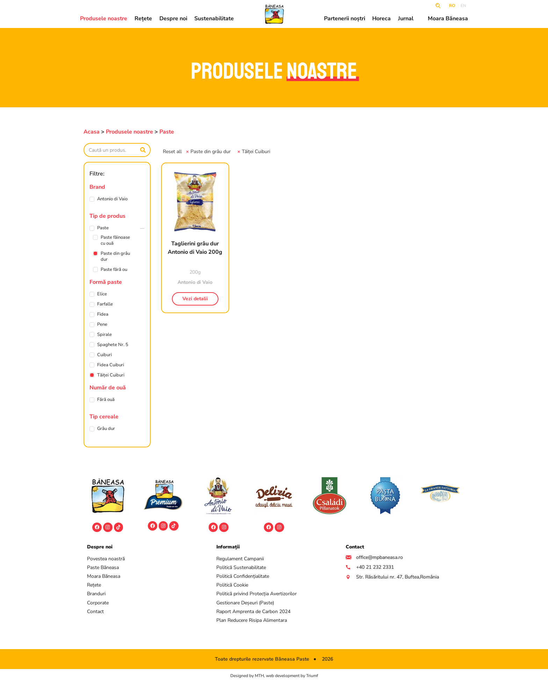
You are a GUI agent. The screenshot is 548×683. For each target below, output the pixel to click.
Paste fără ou (114, 270)
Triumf (312, 676)
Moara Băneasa (448, 19)
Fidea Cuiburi (110, 365)
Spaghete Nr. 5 (112, 345)
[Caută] (143, 150)
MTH (259, 676)
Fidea (102, 314)
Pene (102, 325)
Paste (166, 132)
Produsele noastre (103, 19)
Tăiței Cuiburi (110, 375)
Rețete (143, 19)
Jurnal (405, 19)
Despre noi (173, 19)
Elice (102, 294)
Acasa (92, 132)
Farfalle (105, 304)
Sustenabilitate (214, 19)
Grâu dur (106, 429)
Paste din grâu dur (115, 257)
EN (463, 5)
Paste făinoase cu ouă (115, 240)
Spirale (104, 335)
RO (452, 5)
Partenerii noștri (344, 19)
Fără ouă (106, 400)
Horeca (381, 19)
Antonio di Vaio (112, 199)
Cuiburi (104, 355)
